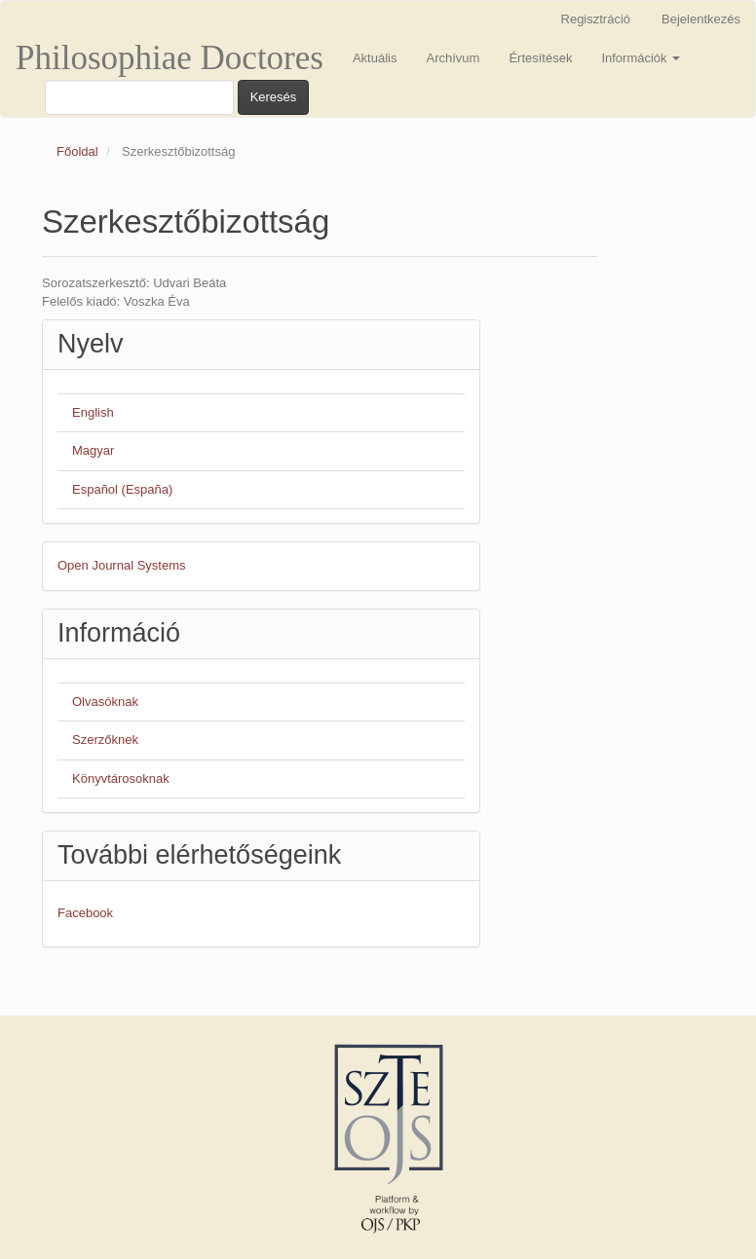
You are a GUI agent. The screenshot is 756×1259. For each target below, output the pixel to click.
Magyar (93, 450)
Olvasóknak (105, 701)
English (93, 412)
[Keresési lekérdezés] (139, 97)
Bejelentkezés (701, 19)
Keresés (273, 97)
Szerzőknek (105, 739)
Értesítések (540, 58)
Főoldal (77, 151)
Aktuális (375, 58)
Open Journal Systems (121, 565)
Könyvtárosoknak (121, 778)
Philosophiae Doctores (169, 58)
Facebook (85, 913)
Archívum (452, 58)
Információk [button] (640, 58)
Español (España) (122, 489)
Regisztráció (596, 19)
